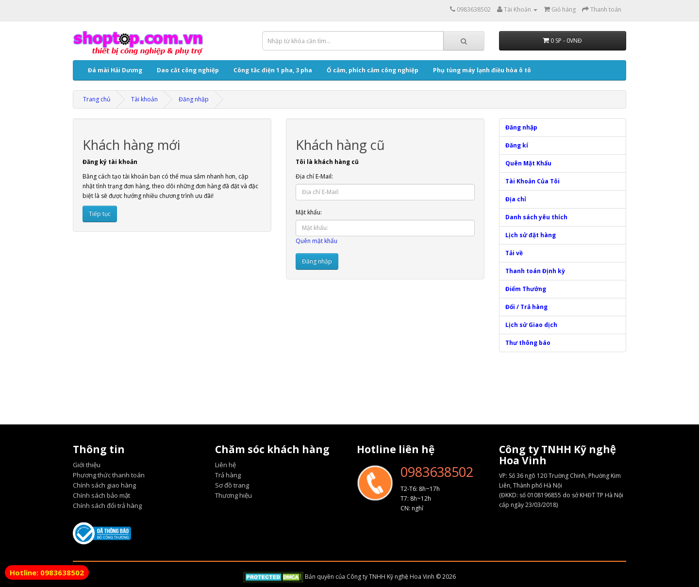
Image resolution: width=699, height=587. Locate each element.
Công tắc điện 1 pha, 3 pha (272, 70)
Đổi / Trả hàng (526, 307)
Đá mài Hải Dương (115, 70)
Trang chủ (96, 99)
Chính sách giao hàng (104, 485)
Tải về (514, 253)
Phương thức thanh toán (109, 475)
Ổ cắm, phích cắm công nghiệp (372, 70)
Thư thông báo (527, 343)
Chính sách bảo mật (101, 495)
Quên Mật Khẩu (528, 163)
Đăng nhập (194, 99)
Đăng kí (516, 145)
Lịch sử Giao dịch (531, 325)
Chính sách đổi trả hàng (107, 505)
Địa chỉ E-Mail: (314, 176)
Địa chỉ (515, 199)
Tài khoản (144, 99)
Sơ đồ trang (232, 485)
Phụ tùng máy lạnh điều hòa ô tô (482, 70)
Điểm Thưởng (525, 289)
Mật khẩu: (309, 212)
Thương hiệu (233, 495)
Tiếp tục (100, 214)
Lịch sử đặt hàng (530, 235)
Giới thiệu (86, 464)
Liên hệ (225, 464)
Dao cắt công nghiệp (188, 70)
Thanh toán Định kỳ (535, 271)
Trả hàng (228, 475)
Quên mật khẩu (316, 241)
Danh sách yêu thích (536, 217)
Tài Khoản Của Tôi (532, 181)
